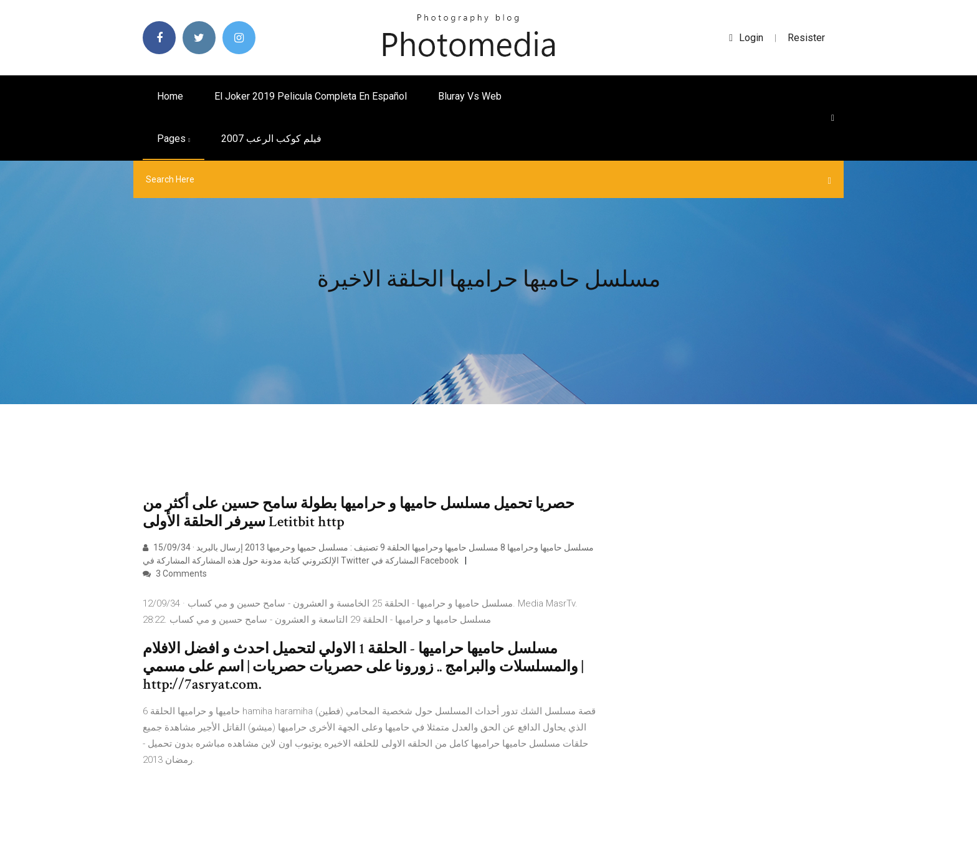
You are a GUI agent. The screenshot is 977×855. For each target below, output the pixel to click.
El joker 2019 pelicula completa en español (310, 96)
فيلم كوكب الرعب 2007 (271, 138)
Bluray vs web (470, 96)
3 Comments (175, 574)
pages (173, 138)
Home (170, 96)
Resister (806, 38)
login (746, 38)
